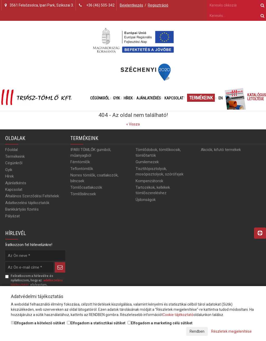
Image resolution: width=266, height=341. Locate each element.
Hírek (128, 98)
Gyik (116, 98)
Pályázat (12, 216)
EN (220, 98)
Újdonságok (146, 199)
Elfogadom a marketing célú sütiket (160, 323)
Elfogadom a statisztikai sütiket (96, 323)
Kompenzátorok (149, 181)
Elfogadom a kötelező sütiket (38, 323)
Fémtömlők (80, 162)
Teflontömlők (81, 168)
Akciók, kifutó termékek (221, 149)
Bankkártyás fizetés (22, 209)
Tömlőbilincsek (83, 194)
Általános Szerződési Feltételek (32, 196)
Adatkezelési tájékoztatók (27, 202)
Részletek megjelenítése (231, 331)
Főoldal (11, 149)
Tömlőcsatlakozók (86, 187)
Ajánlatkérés (148, 98)
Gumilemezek (147, 162)
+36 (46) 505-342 (100, 5)
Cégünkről (99, 98)
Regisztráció (158, 5)
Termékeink (201, 97)
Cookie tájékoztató (178, 315)
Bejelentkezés (131, 5)
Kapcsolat (173, 98)
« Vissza (133, 124)
